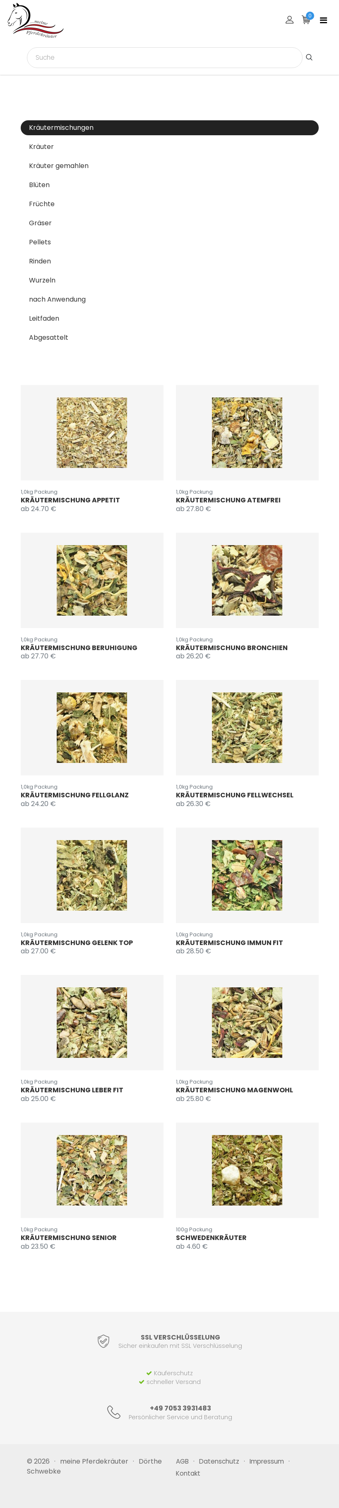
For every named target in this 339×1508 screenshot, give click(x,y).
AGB (182, 1461)
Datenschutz (219, 1461)
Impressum (267, 1461)
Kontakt (188, 1473)
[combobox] (165, 57)
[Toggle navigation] (323, 20)
